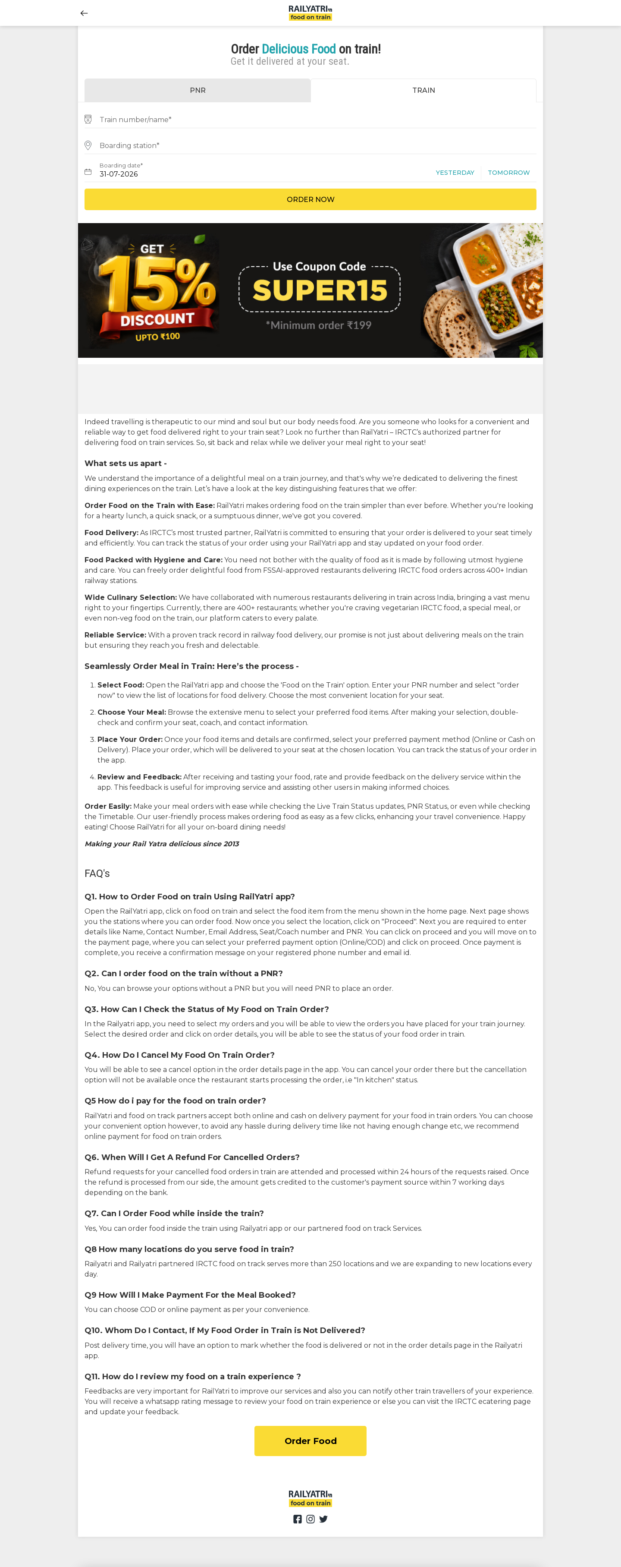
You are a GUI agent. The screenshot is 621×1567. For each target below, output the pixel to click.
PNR (198, 90)
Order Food (311, 1441)
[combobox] (310, 118)
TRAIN (423, 90)
